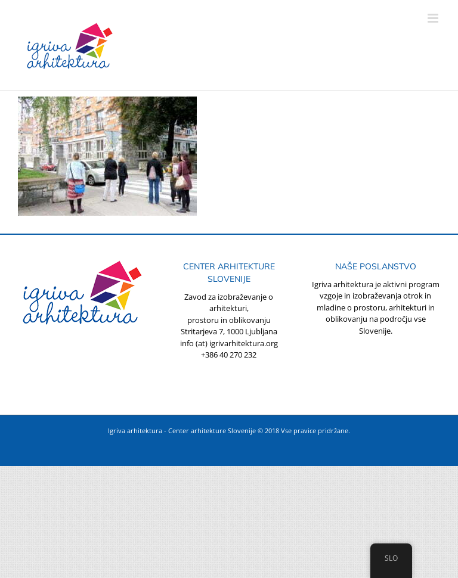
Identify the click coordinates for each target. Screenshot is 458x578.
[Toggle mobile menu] (434, 18)
